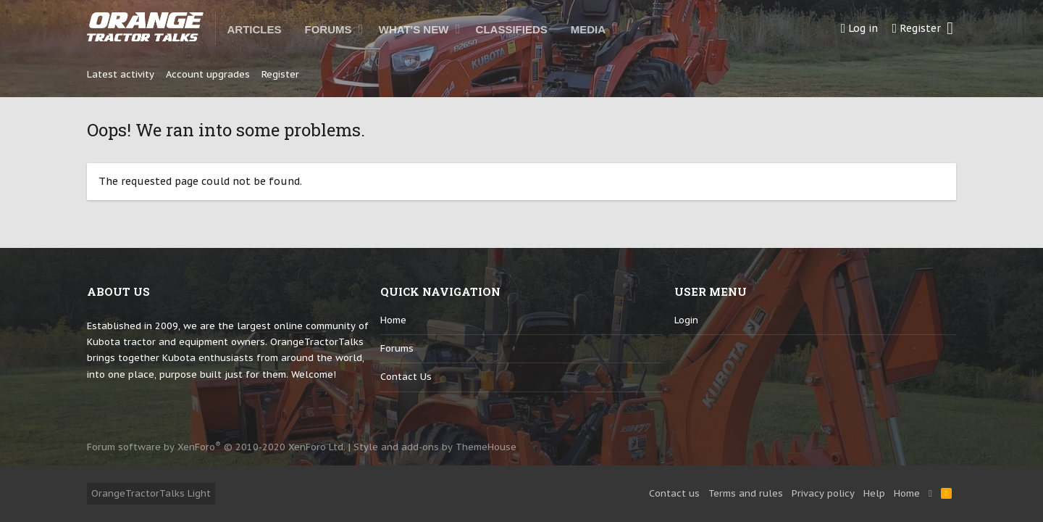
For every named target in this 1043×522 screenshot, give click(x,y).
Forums (397, 348)
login (686, 320)
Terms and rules (745, 493)
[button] (361, 29)
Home (393, 320)
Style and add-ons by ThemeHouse (434, 447)
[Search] (950, 29)
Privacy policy (823, 493)
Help (874, 493)
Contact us (406, 376)
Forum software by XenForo (216, 447)
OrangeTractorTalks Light (151, 493)
